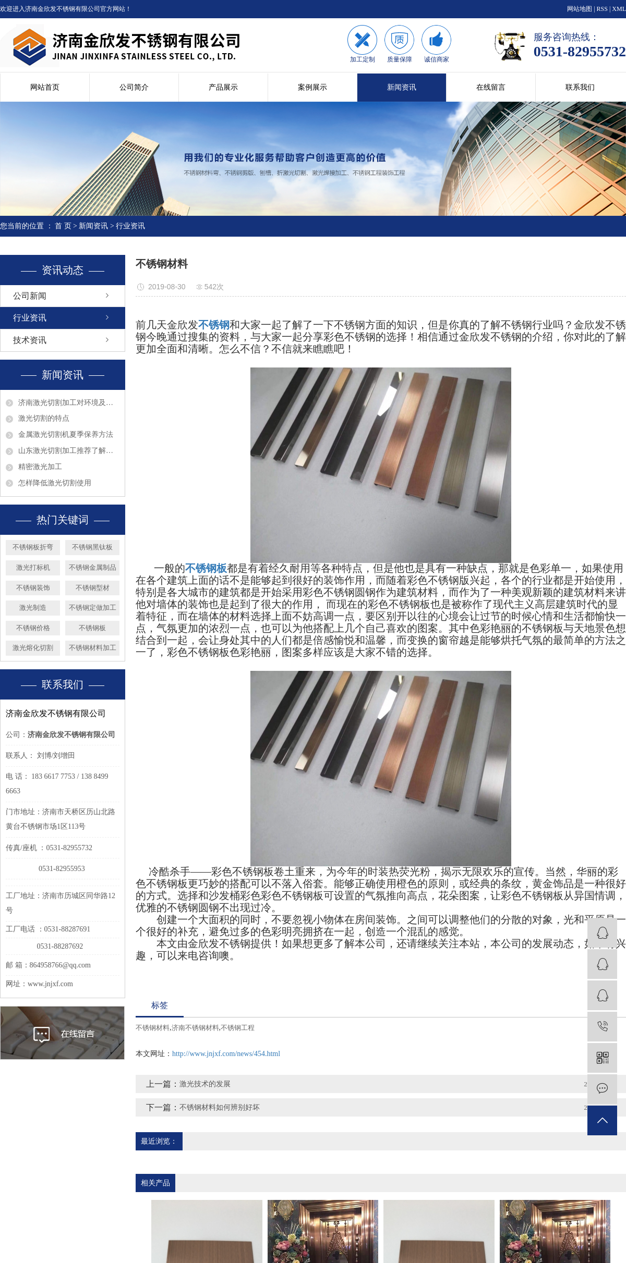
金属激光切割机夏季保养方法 (65, 434)
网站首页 (44, 87)
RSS (602, 9)
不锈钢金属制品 (92, 567)
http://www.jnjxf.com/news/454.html (226, 1054)
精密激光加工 (40, 467)
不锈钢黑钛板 (92, 547)
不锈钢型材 (93, 588)
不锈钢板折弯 (33, 547)
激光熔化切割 (33, 648)
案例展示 (312, 87)
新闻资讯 (401, 87)
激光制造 (32, 607)
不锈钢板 (92, 628)
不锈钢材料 (153, 1028)
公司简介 (134, 87)
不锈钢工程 (238, 1028)
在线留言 (490, 87)
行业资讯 (130, 226)
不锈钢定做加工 (92, 607)
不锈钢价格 (33, 628)
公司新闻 (29, 295)
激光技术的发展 (205, 1084)
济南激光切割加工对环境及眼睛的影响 (68, 403)
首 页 (63, 226)
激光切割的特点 (43, 418)
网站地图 (579, 9)
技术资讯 (29, 340)
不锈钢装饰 (33, 588)
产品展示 (223, 87)
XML (619, 9)
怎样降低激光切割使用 (54, 483)
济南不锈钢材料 (195, 1028)
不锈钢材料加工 (92, 648)
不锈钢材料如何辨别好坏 (219, 1107)
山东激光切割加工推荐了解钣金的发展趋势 (68, 451)
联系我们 (580, 87)
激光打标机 (33, 567)
